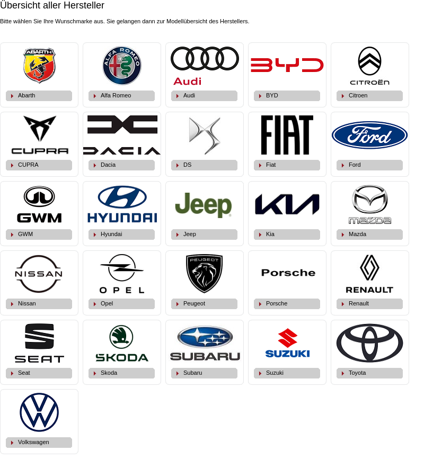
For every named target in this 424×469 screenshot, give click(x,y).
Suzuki (275, 372)
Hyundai (111, 234)
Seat (24, 372)
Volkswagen (33, 442)
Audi (189, 95)
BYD (272, 95)
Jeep (189, 234)
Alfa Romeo (116, 95)
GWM (25, 234)
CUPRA (28, 164)
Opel (107, 303)
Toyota (357, 372)
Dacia (108, 164)
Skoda (109, 372)
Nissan (27, 303)
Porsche (276, 303)
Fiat (271, 164)
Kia (270, 234)
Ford (355, 164)
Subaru (192, 372)
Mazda (357, 234)
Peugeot (194, 303)
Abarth (26, 95)
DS (187, 164)
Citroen (358, 95)
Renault (359, 303)
